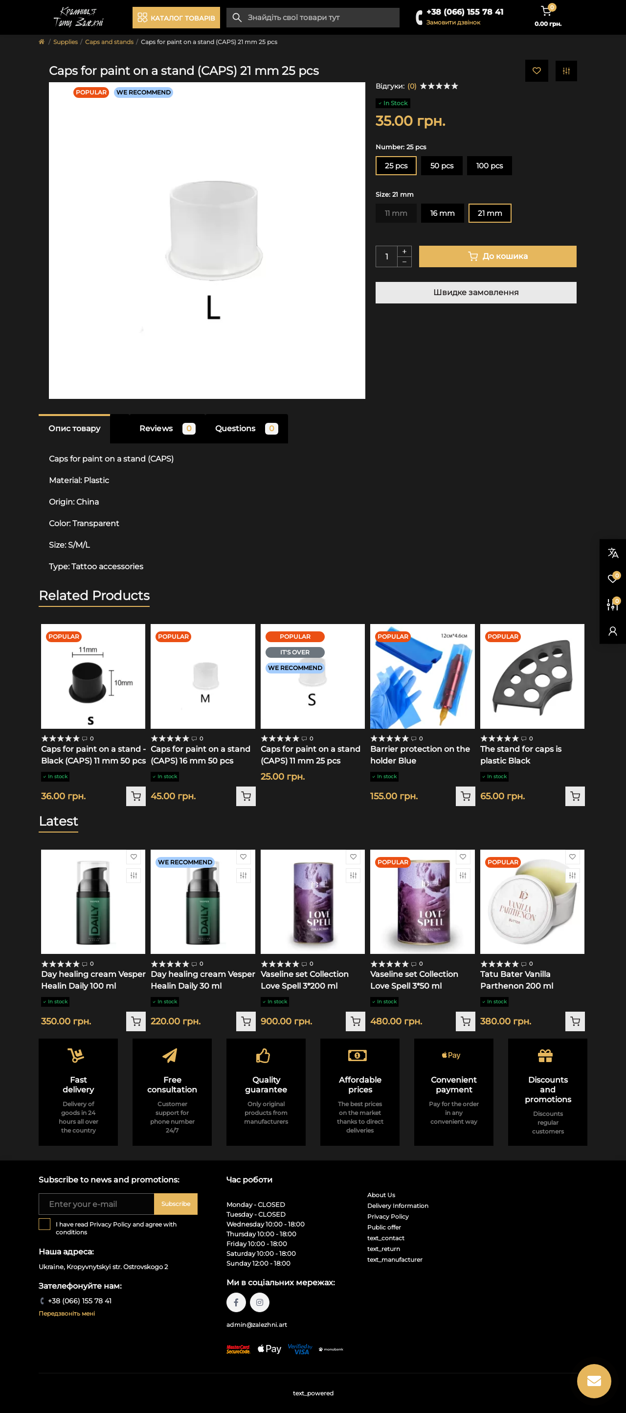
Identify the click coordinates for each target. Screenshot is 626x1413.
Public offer (384, 1227)
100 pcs (489, 165)
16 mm (442, 213)
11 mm (396, 213)
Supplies (65, 42)
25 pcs (396, 165)
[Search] (237, 17)
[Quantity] (386, 256)
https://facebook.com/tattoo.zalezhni (236, 1302)
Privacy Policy (110, 1224)
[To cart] (136, 796)
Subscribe (175, 1203)
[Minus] (404, 262)
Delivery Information (397, 1205)
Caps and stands (109, 42)
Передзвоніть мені (67, 1313)
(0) (412, 86)
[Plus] (404, 251)
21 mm (490, 213)
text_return (383, 1248)
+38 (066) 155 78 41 (464, 12)
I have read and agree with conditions (116, 1228)
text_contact (385, 1238)
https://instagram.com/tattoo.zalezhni (259, 1302)
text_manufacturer (395, 1259)
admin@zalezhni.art (256, 1324)
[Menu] (176, 17)
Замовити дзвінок (453, 22)
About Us (381, 1195)
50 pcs (441, 165)
